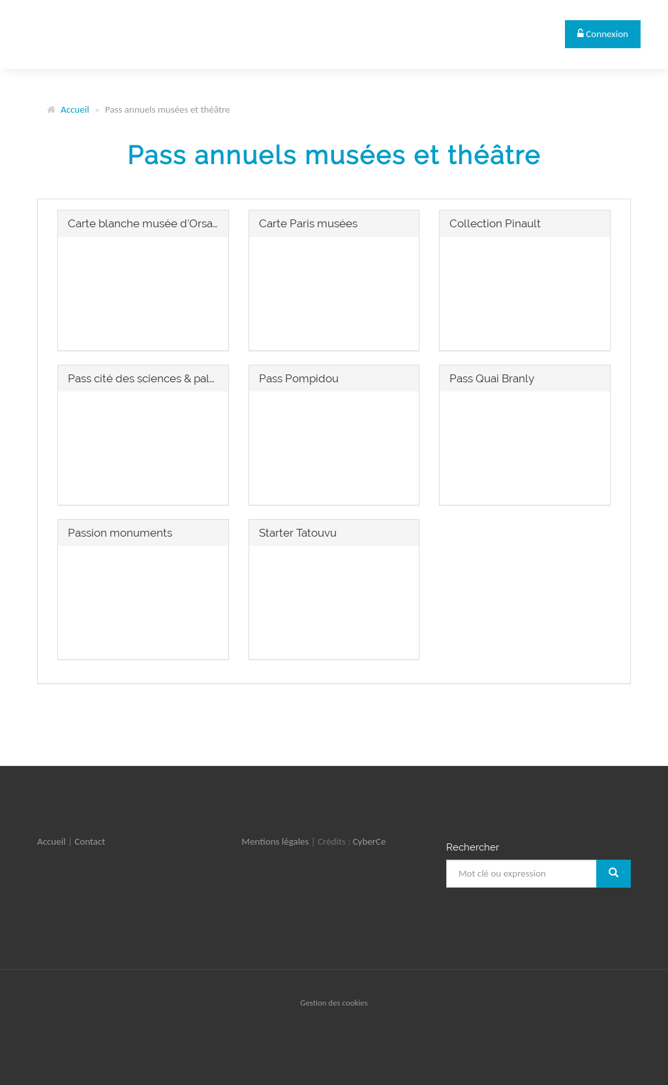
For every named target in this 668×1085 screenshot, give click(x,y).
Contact (89, 841)
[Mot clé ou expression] (521, 874)
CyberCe (369, 841)
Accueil (75, 109)
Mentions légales (275, 841)
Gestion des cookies (333, 1003)
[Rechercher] (613, 874)
